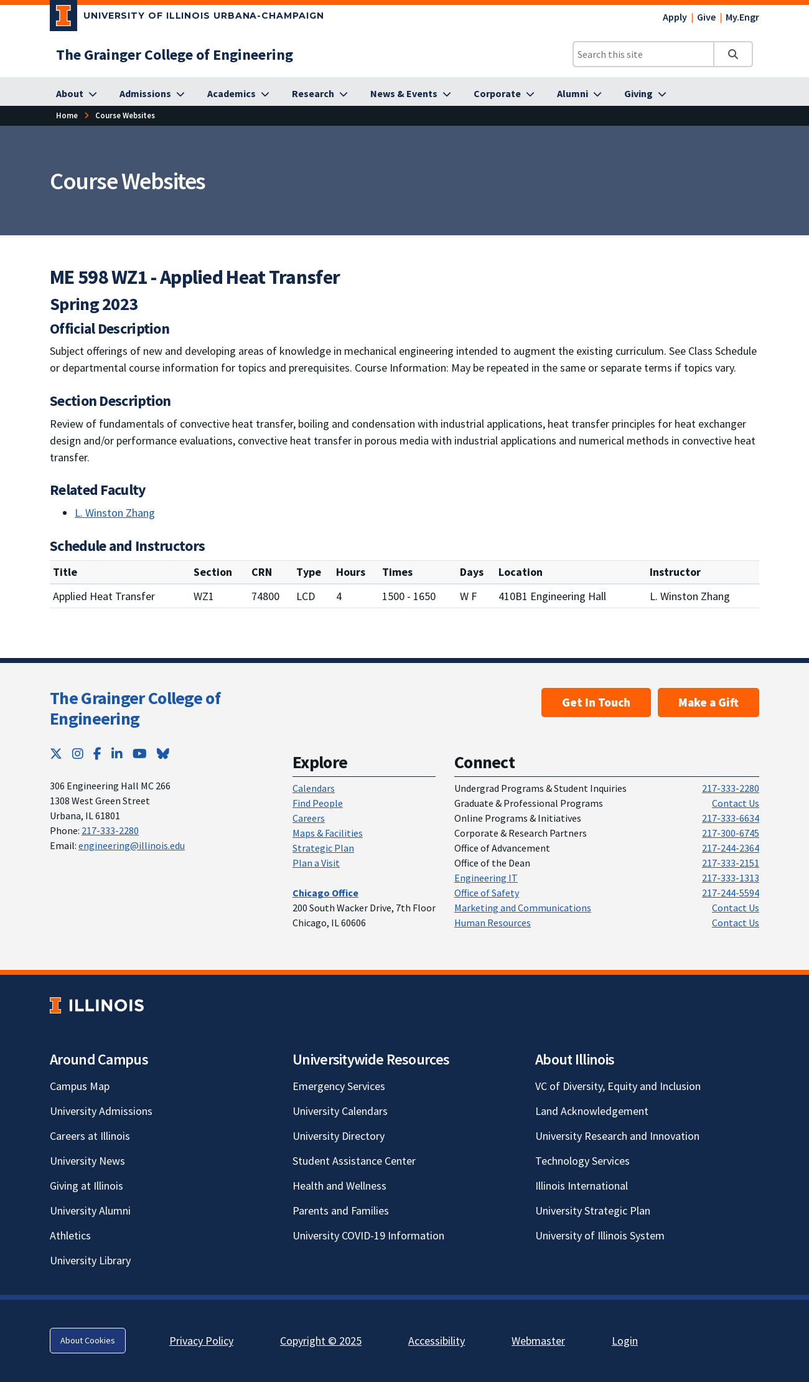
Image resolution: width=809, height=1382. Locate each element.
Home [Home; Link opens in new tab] (67, 115)
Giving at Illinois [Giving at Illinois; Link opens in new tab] (86, 1185)
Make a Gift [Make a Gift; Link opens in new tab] (708, 702)
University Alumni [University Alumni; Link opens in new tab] (90, 1210)
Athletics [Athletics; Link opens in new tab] (70, 1235)
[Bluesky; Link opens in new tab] (163, 753)
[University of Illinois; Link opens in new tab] (97, 1005)
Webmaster (538, 1340)
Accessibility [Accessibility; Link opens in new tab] (436, 1340)
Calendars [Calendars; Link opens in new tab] (313, 788)
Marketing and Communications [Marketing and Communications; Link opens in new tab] (522, 907)
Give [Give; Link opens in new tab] (706, 17)
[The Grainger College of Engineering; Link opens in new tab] (174, 54)
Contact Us (735, 803)
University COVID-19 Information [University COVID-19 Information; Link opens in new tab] (368, 1235)
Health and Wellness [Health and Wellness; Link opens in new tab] (339, 1185)
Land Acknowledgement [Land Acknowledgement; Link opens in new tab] (591, 1111)
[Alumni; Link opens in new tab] (579, 94)
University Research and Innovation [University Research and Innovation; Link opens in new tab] (617, 1136)
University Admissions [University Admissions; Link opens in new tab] (101, 1111)
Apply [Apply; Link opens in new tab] (675, 17)
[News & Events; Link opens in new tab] (410, 94)
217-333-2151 (730, 863)
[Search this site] (643, 54)
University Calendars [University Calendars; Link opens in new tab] (340, 1111)
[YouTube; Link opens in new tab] (140, 753)
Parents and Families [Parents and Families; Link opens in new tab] (340, 1210)
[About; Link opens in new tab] (76, 94)
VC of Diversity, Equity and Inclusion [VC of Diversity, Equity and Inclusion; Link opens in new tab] (618, 1086)
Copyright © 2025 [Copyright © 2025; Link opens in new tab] (321, 1340)
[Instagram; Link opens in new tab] (77, 753)
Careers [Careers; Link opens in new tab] (308, 818)
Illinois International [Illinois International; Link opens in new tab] (581, 1185)
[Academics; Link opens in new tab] (238, 94)
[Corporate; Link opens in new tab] (504, 94)
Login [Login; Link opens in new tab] (625, 1340)
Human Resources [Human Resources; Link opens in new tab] (492, 922)
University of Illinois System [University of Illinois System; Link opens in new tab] (600, 1235)
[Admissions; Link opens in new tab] (152, 94)
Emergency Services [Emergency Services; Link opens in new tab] (338, 1086)
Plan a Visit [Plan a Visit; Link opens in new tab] (316, 863)
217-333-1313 (730, 878)
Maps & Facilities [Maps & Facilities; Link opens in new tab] (327, 833)
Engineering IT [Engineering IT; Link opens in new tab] (486, 878)
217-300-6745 (730, 833)
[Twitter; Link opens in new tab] (56, 753)
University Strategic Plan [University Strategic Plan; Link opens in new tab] (592, 1210)
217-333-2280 (110, 830)
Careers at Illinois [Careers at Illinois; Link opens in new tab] (90, 1136)
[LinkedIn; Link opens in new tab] (117, 753)
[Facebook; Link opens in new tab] (97, 753)
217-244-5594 (730, 892)
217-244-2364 (730, 848)
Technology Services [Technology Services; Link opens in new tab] (582, 1161)
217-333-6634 (730, 818)
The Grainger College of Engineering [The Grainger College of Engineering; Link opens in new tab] (135, 708)
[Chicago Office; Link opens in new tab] (325, 892)
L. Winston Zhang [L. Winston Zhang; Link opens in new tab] (115, 512)
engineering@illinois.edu (131, 845)
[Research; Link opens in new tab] (320, 94)
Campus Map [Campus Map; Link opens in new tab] (80, 1086)
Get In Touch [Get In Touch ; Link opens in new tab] (596, 702)
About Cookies (87, 1340)
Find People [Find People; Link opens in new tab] (317, 803)
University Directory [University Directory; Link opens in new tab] (338, 1136)
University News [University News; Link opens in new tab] (87, 1161)
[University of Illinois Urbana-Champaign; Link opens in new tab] (187, 18)
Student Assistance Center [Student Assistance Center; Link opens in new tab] (354, 1161)
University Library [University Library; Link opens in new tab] (90, 1260)
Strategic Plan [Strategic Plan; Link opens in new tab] (323, 848)
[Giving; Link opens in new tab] (645, 94)
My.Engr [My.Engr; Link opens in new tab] (742, 17)
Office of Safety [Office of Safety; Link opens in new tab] (486, 892)
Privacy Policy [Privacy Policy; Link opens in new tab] (201, 1340)
